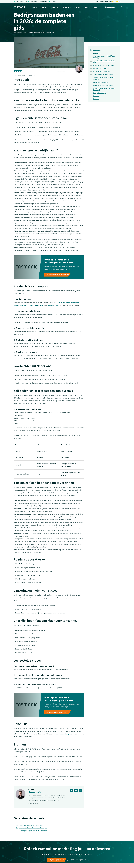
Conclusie (96, 96)
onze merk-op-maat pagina (62, 734)
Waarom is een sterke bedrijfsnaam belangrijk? (104, 57)
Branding (44, 7)
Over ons (78, 7)
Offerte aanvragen (111, 7)
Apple (51, 204)
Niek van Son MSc (61, 71)
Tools (95, 7)
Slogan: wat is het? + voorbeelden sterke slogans (31, 828)
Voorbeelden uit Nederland (101, 71)
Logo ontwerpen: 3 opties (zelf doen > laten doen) (32, 831)
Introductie (97, 53)
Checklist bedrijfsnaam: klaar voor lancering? (104, 89)
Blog (87, 7)
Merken (24, 32)
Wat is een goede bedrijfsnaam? (103, 65)
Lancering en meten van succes (103, 85)
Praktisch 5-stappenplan (101, 68)
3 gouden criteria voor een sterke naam (104, 61)
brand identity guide (36, 305)
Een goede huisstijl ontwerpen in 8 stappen (29, 825)
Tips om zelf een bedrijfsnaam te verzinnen (103, 78)
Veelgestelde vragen (99, 93)
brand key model (53, 305)
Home (35, 7)
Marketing (56, 7)
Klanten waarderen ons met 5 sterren (106, 2)
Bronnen (96, 99)
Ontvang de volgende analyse (57, 274)
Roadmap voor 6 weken (100, 82)
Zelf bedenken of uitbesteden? (103, 74)
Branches (67, 7)
